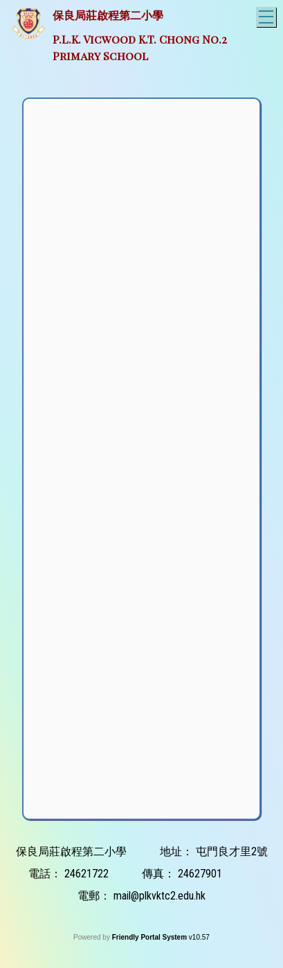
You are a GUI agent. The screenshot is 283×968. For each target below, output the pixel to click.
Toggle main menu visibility (267, 14)
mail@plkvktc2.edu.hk (159, 895)
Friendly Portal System (150, 937)
